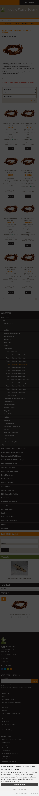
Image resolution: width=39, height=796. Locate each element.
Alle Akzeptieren (19, 784)
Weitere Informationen (19, 789)
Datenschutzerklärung (22, 793)
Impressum (34, 793)
